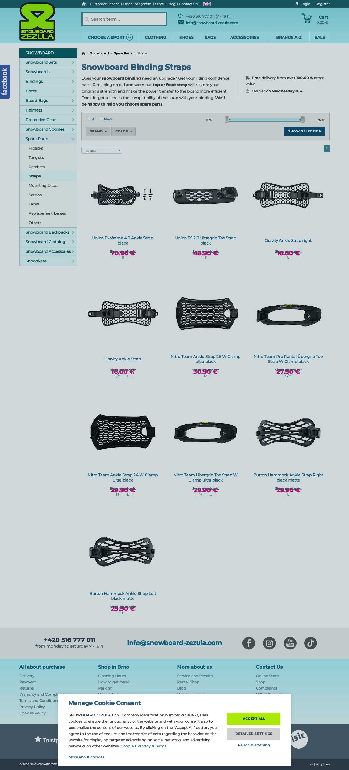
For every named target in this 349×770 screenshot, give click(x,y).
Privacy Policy (32, 707)
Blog (181, 688)
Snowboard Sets (50, 62)
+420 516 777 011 (69, 640)
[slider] (227, 119)
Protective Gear (50, 119)
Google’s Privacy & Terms (143, 746)
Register (323, 4)
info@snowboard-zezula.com (208, 22)
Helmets (50, 110)
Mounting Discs (43, 185)
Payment (27, 682)
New (106, 119)
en (328, 764)
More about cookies (86, 757)
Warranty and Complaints (42, 694)
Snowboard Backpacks (50, 232)
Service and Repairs (195, 675)
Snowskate (50, 260)
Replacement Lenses (47, 213)
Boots (50, 90)
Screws (35, 194)
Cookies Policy (32, 713)
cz (311, 764)
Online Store (267, 675)
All (92, 119)
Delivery (26, 675)
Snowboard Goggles (50, 129)
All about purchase (42, 667)
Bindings (50, 81)
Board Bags (50, 100)
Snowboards (50, 71)
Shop (260, 682)
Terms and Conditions (39, 700)
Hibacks (36, 148)
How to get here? (114, 682)
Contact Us (269, 667)
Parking (105, 688)
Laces (34, 204)
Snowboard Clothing (50, 241)
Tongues (36, 157)
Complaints (266, 688)
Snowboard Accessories (50, 251)
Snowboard (99, 53)
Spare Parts (123, 53)
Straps (35, 176)
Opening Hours (112, 675)
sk (317, 764)
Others (35, 222)
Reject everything (254, 745)
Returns (26, 688)
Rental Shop (188, 682)
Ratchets (37, 167)
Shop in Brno (113, 667)
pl (322, 764)
